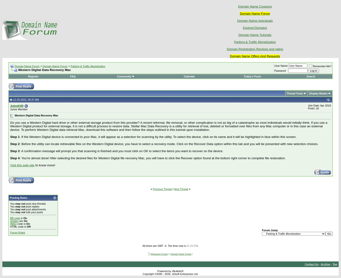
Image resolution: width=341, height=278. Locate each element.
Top (335, 264)
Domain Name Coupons (255, 6)
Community (126, 76)
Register (33, 76)
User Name (281, 65)
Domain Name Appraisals (255, 20)
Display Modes (318, 93)
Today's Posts (252, 76)
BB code (15, 218)
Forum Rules (17, 232)
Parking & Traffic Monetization (255, 42)
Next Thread (181, 189)
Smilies (14, 221)
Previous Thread (162, 189)
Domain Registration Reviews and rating (255, 49)
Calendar (189, 76)
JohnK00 (16, 106)
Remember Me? (320, 66)
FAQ (73, 76)
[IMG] (13, 223)
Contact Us (312, 264)
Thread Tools (295, 93)
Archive (325, 264)
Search (311, 76)
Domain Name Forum (27, 66)
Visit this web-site (22, 165)
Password (280, 70)
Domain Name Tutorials (254, 35)
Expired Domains (255, 28)
